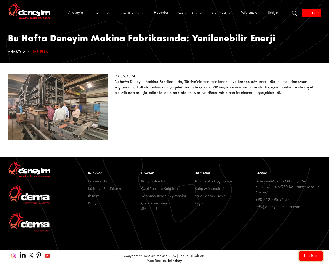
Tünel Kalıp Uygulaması (214, 181)
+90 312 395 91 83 (272, 199)
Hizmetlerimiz (131, 13)
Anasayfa (75, 12)
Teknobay (175, 260)
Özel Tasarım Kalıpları (159, 188)
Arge (199, 203)
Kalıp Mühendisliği (210, 188)
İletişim (273, 12)
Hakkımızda (97, 181)
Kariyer (94, 203)
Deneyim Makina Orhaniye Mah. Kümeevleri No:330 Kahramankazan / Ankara (287, 187)
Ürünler (100, 13)
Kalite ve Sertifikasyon (106, 188)
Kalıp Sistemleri (153, 181)
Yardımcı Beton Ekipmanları (164, 196)
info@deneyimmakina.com (277, 207)
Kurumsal (221, 13)
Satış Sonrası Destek (211, 196)
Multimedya (190, 13)
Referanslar (249, 12)
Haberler (161, 12)
